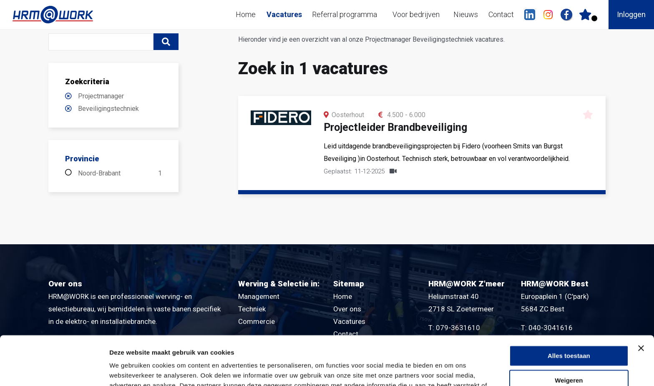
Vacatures (284, 14)
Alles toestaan (569, 307)
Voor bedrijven (416, 14)
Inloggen (631, 14)
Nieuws (465, 14)
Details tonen (129, 369)
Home (246, 14)
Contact (501, 14)
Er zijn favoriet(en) (594, 18)
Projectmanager (101, 96)
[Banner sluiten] (641, 299)
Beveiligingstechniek (108, 109)
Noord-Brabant (120, 173)
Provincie (82, 158)
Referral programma (344, 14)
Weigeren (569, 331)
